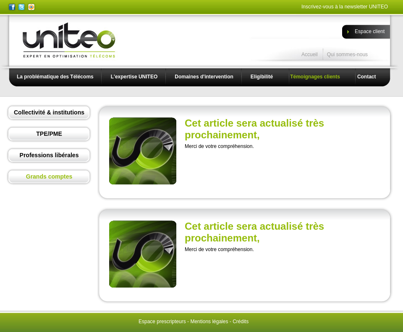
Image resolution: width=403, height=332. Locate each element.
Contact (366, 77)
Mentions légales (209, 321)
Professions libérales (49, 155)
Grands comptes (49, 176)
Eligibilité (262, 77)
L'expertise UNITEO (134, 77)
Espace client (370, 31)
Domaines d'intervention (204, 77)
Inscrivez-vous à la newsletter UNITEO (344, 7)
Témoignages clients (315, 77)
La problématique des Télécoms (55, 77)
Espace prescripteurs (162, 321)
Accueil (309, 54)
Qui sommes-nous (347, 54)
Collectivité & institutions (49, 112)
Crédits (241, 321)
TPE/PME (49, 133)
